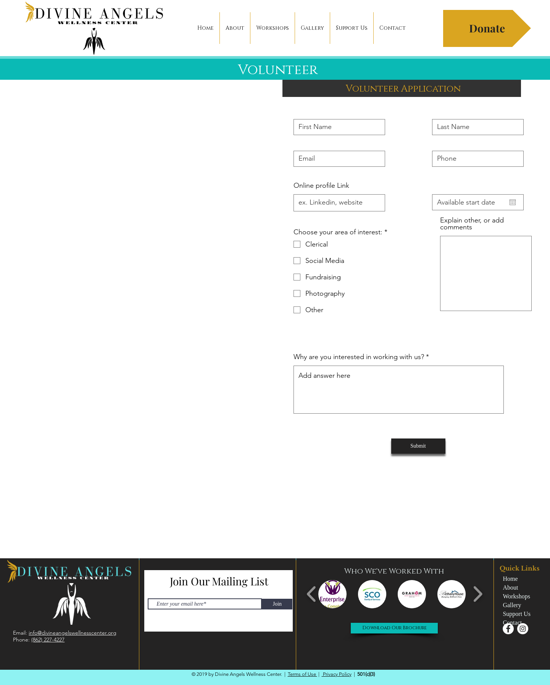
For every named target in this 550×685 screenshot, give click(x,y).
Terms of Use (302, 674)
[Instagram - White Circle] (522, 628)
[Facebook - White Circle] (508, 628)
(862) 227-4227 (48, 639)
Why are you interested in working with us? (359, 356)
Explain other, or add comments (472, 223)
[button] (487, 28)
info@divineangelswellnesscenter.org (72, 632)
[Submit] (418, 446)
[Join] (277, 604)
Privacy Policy (337, 674)
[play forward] (477, 593)
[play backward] (311, 593)
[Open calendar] (513, 202)
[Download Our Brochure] (394, 628)
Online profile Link (321, 185)
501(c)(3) (366, 674)
